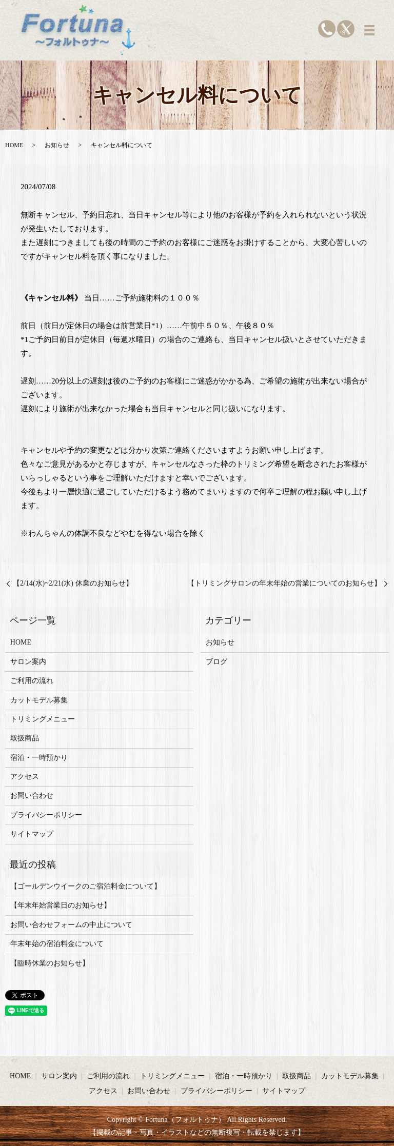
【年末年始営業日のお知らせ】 (60, 905)
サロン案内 (28, 662)
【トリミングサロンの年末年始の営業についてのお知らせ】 (284, 583)
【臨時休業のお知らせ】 (49, 963)
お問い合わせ (31, 795)
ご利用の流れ (31, 681)
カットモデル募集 (39, 700)
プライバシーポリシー (46, 815)
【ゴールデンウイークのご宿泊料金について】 (85, 886)
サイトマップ (31, 834)
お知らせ (57, 145)
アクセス (24, 776)
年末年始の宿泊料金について (57, 944)
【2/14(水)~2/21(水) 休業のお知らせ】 (73, 583)
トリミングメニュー (42, 719)
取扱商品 (24, 738)
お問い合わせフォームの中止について (71, 925)
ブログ (216, 662)
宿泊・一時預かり (39, 757)
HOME (14, 145)
